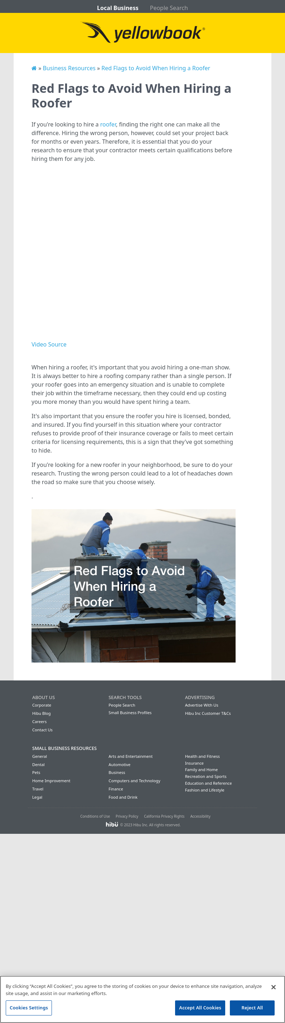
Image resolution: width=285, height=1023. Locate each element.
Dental (38, 764)
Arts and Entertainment (130, 756)
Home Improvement (51, 780)
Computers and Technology (134, 780)
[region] (142, 999)
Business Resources (69, 68)
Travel (37, 789)
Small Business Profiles (129, 712)
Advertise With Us (201, 705)
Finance (115, 789)
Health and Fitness (202, 756)
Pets (36, 772)
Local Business (118, 8)
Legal (37, 797)
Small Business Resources (64, 748)
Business (116, 772)
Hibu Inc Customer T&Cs (208, 713)
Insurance (194, 763)
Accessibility (200, 816)
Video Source (49, 344)
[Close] (273, 987)
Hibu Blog (41, 713)
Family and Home (201, 769)
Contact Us (42, 729)
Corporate (41, 705)
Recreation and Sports (206, 776)
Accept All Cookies (200, 1007)
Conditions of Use (95, 816)
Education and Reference (208, 783)
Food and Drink (122, 797)
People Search (169, 8)
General (39, 756)
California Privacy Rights (164, 816)
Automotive (119, 764)
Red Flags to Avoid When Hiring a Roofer (155, 68)
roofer (108, 124)
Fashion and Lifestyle (204, 790)
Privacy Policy (127, 816)
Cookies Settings (29, 1007)
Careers (39, 721)
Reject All (252, 1007)
